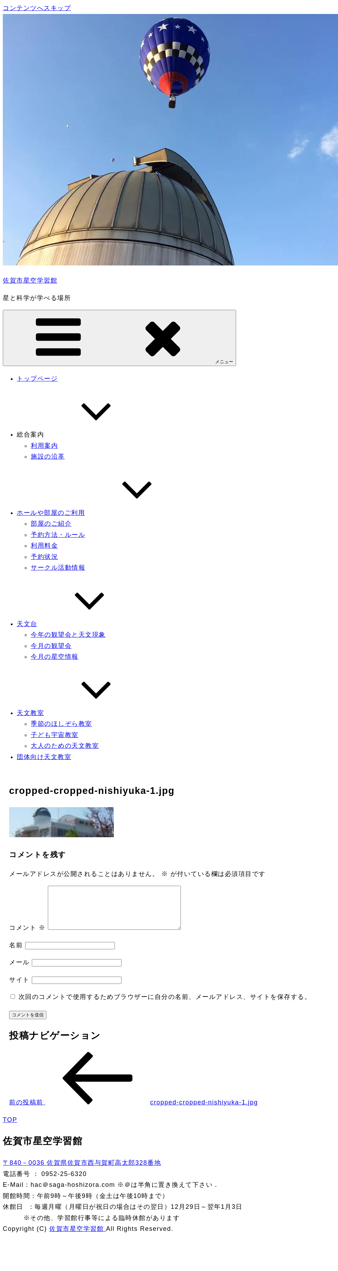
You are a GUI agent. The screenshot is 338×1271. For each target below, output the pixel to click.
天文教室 (83, 712)
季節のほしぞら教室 (61, 723)
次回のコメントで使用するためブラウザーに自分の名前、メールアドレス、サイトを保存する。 (165, 1005)
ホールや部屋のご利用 (103, 512)
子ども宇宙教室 (55, 734)
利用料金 (44, 545)
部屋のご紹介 (51, 523)
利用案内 (44, 445)
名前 (16, 953)
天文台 (79, 623)
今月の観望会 (51, 645)
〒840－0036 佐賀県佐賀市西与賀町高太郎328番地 (82, 1171)
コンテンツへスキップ (37, 8)
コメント (27, 936)
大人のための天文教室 (65, 745)
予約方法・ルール (58, 534)
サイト (19, 988)
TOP (10, 1128)
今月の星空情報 (55, 656)
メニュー (119, 337)
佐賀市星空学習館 (30, 280)
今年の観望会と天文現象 (68, 634)
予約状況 (44, 556)
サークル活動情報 (58, 567)
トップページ (37, 378)
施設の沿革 (48, 456)
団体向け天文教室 (44, 756)
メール (19, 970)
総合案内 (83, 434)
